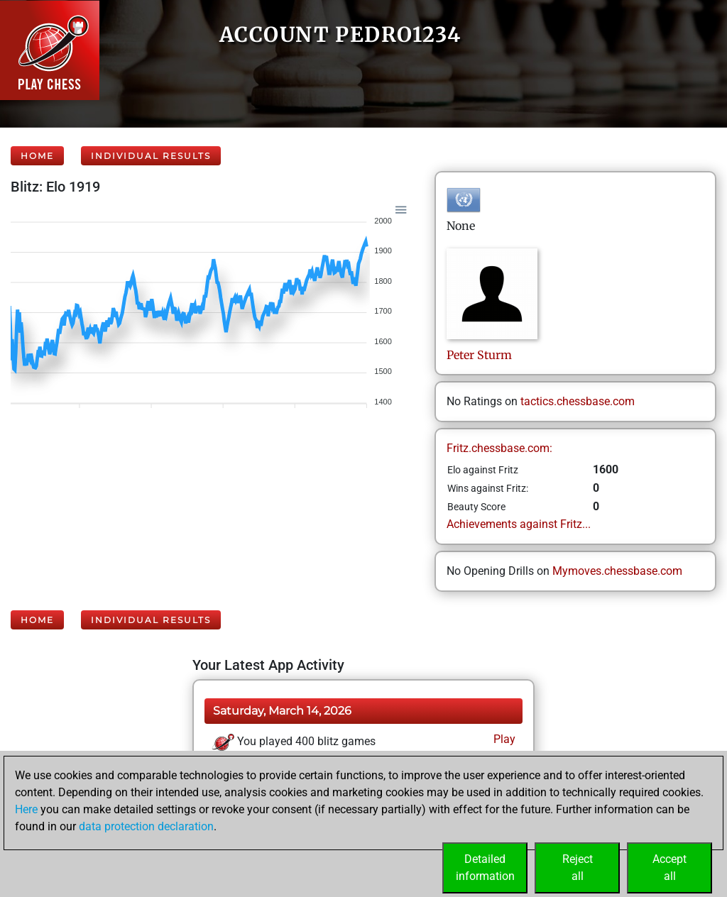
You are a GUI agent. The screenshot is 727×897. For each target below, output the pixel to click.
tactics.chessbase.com (577, 401)
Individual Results (151, 155)
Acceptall (669, 867)
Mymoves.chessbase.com (617, 571)
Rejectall (577, 867)
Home (37, 155)
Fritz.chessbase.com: (499, 448)
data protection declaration (146, 826)
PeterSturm (479, 355)
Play (503, 739)
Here (26, 809)
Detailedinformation (485, 867)
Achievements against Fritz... (519, 524)
